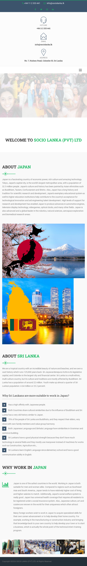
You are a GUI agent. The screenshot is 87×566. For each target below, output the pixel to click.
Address (43, 58)
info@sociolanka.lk (54, 3)
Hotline (43, 25)
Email (43, 41)
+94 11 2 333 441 (31, 3)
